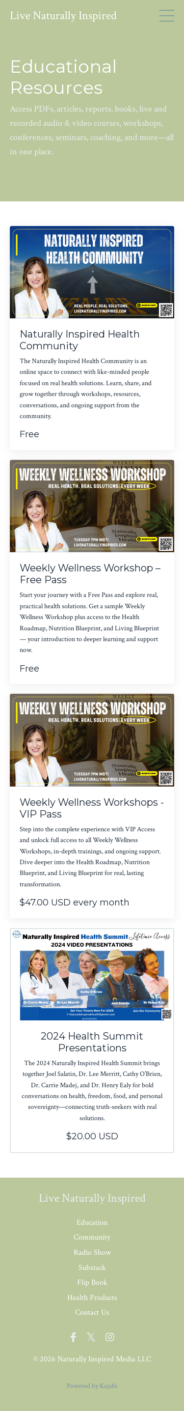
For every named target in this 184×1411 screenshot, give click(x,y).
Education (92, 1222)
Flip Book (92, 1282)
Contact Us (92, 1312)
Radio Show (92, 1252)
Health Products (92, 1298)
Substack (92, 1268)
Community (92, 1237)
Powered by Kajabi (92, 1386)
